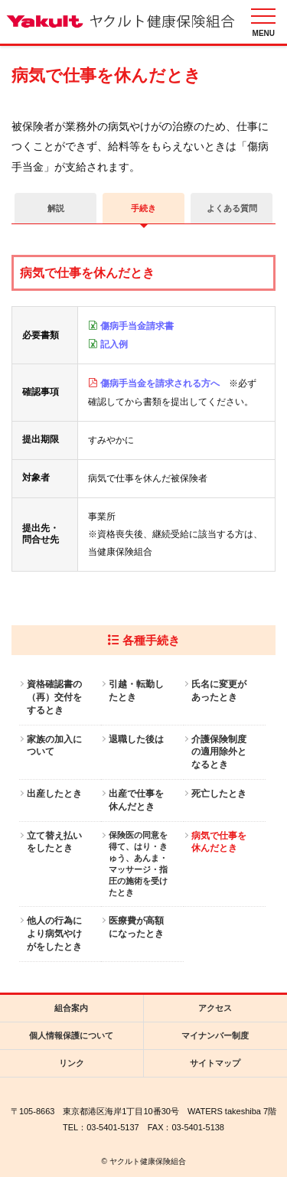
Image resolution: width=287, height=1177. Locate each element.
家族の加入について (54, 746)
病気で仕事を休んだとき (218, 842)
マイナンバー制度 (215, 1035)
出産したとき (54, 793)
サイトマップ (215, 1063)
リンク (71, 1063)
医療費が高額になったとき (136, 927)
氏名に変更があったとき (218, 691)
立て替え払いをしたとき (54, 842)
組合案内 (71, 1007)
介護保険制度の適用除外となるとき (218, 752)
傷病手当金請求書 (137, 326)
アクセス (215, 1007)
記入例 (114, 344)
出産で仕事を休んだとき (136, 800)
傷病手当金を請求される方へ (160, 383)
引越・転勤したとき (136, 691)
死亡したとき (218, 793)
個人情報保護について (71, 1035)
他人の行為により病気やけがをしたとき (54, 933)
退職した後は (136, 739)
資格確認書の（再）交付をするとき (54, 697)
